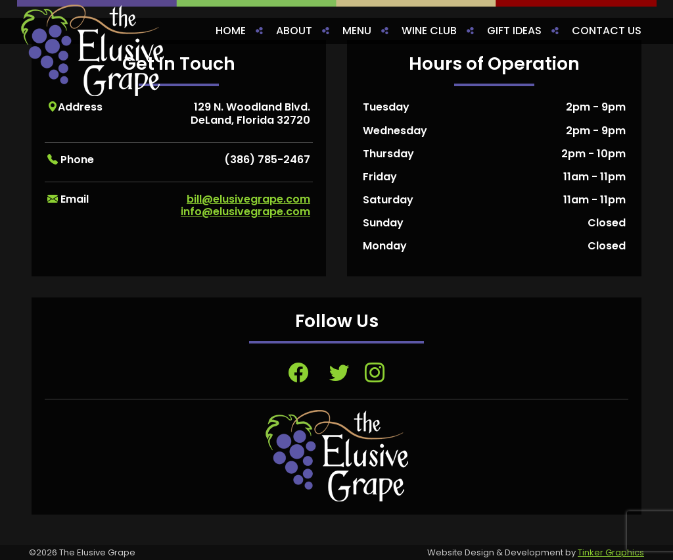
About (294, 30)
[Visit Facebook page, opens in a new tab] (298, 373)
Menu (356, 30)
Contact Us (606, 30)
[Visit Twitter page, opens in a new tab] (339, 373)
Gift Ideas (514, 30)
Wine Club (429, 30)
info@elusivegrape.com (245, 211)
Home (231, 30)
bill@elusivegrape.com (248, 199)
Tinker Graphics (611, 552)
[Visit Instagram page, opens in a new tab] (374, 373)
